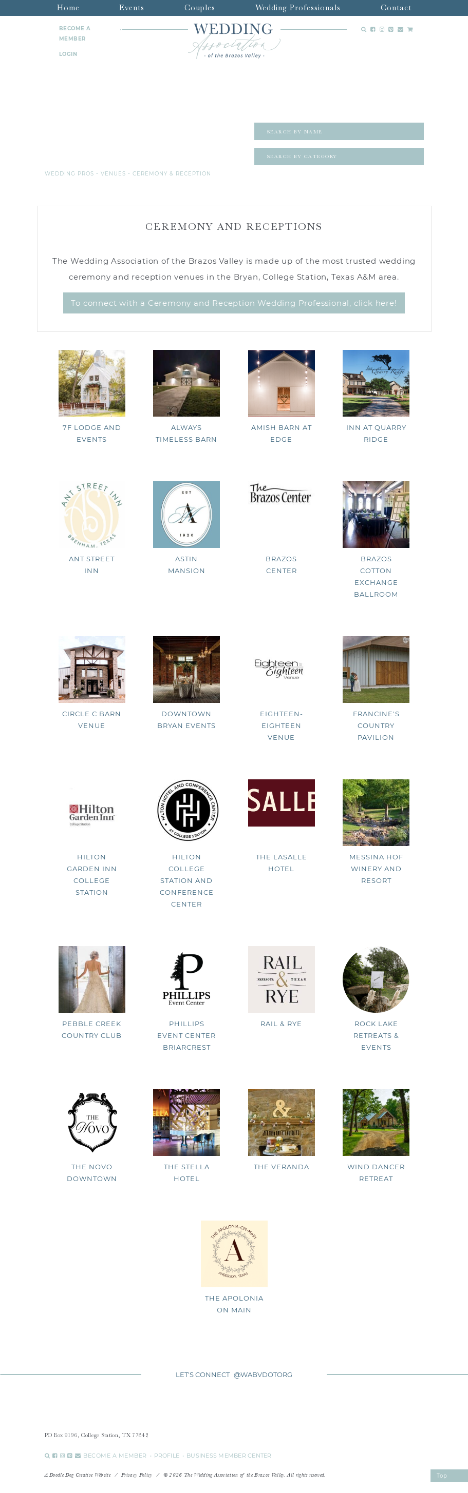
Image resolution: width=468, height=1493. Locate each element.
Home (68, 7)
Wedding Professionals (298, 7)
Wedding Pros (69, 173)
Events (131, 7)
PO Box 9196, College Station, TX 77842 (96, 1435)
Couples (199, 7)
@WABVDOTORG (263, 1374)
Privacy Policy (137, 1474)
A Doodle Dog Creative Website (78, 1474)
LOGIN (68, 54)
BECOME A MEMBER (75, 33)
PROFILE (167, 1455)
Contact (396, 7)
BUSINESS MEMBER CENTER (228, 1455)
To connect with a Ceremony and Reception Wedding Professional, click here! (234, 303)
